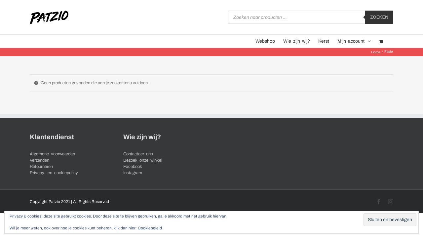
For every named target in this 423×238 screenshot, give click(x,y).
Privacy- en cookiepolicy (54, 173)
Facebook (132, 166)
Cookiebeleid (150, 228)
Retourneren (41, 166)
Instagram (132, 173)
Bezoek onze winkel (142, 160)
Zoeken (379, 17)
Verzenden (39, 160)
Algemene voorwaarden (52, 154)
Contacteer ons (138, 154)
